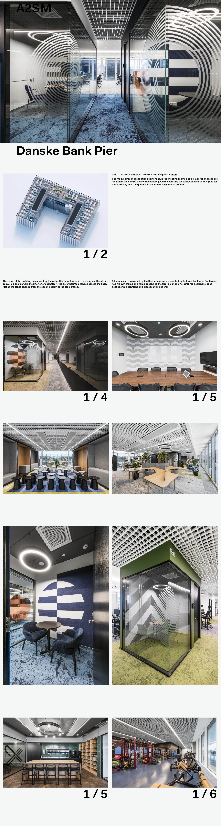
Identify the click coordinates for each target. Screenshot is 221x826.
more (174, 175)
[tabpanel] (55, 210)
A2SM (34, 9)
